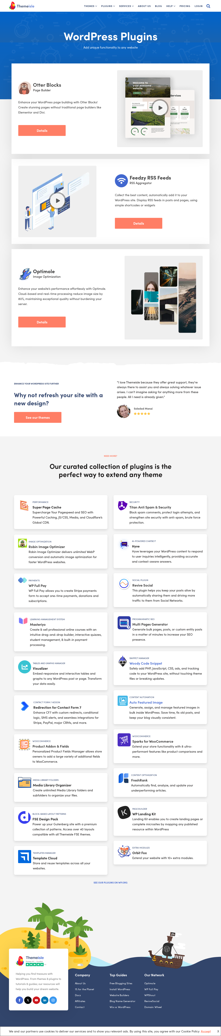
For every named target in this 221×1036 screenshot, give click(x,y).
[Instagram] (54, 1000)
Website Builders (119, 995)
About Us (144, 6)
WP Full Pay (151, 989)
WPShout (149, 995)
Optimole (149, 983)
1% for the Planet (84, 989)
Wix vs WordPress (120, 1007)
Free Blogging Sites (121, 983)
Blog (158, 6)
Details (42, 130)
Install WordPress (120, 989)
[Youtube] (37, 1000)
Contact (79, 1007)
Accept (206, 1031)
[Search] (208, 6)
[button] (96, 6)
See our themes (38, 417)
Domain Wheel (153, 1007)
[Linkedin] (45, 1000)
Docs (78, 995)
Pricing (185, 6)
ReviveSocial (151, 1001)
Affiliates (80, 1001)
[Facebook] (19, 1000)
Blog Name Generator (122, 1001)
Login (199, 6)
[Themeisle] (21, 6)
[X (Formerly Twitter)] (28, 1000)
